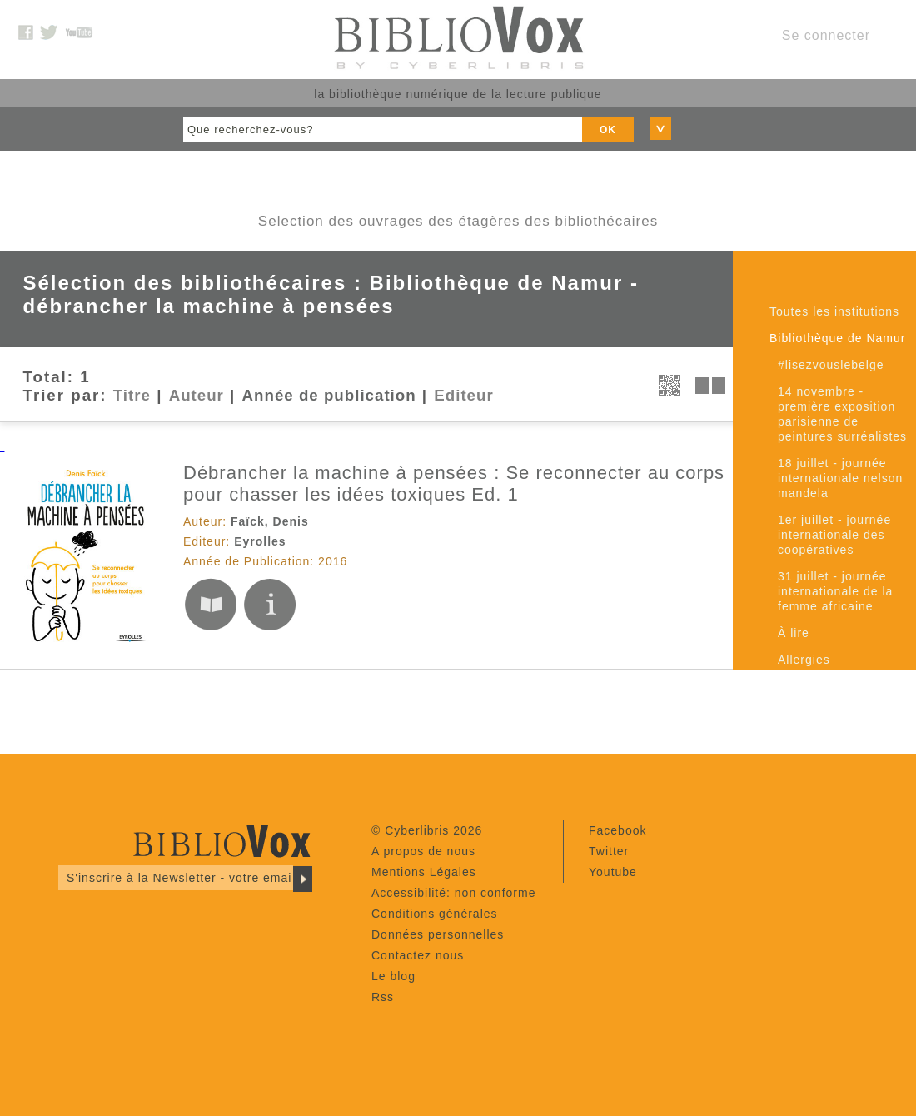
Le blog (393, 976)
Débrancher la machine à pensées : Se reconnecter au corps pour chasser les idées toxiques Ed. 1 (453, 483)
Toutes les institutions (834, 311)
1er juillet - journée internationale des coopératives (834, 534)
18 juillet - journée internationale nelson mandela (840, 478)
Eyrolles (260, 541)
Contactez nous (417, 955)
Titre (132, 395)
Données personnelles (437, 934)
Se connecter (826, 35)
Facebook (617, 830)
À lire (793, 633)
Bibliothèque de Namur (837, 338)
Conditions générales (434, 913)
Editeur (463, 395)
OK (608, 130)
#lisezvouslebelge (831, 364)
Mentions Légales (423, 872)
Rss (382, 997)
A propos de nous (423, 851)
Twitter (609, 851)
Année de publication (329, 395)
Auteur (196, 395)
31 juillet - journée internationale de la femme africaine (835, 591)
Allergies (804, 659)
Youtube (613, 872)
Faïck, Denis (270, 521)
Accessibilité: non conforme (453, 892)
